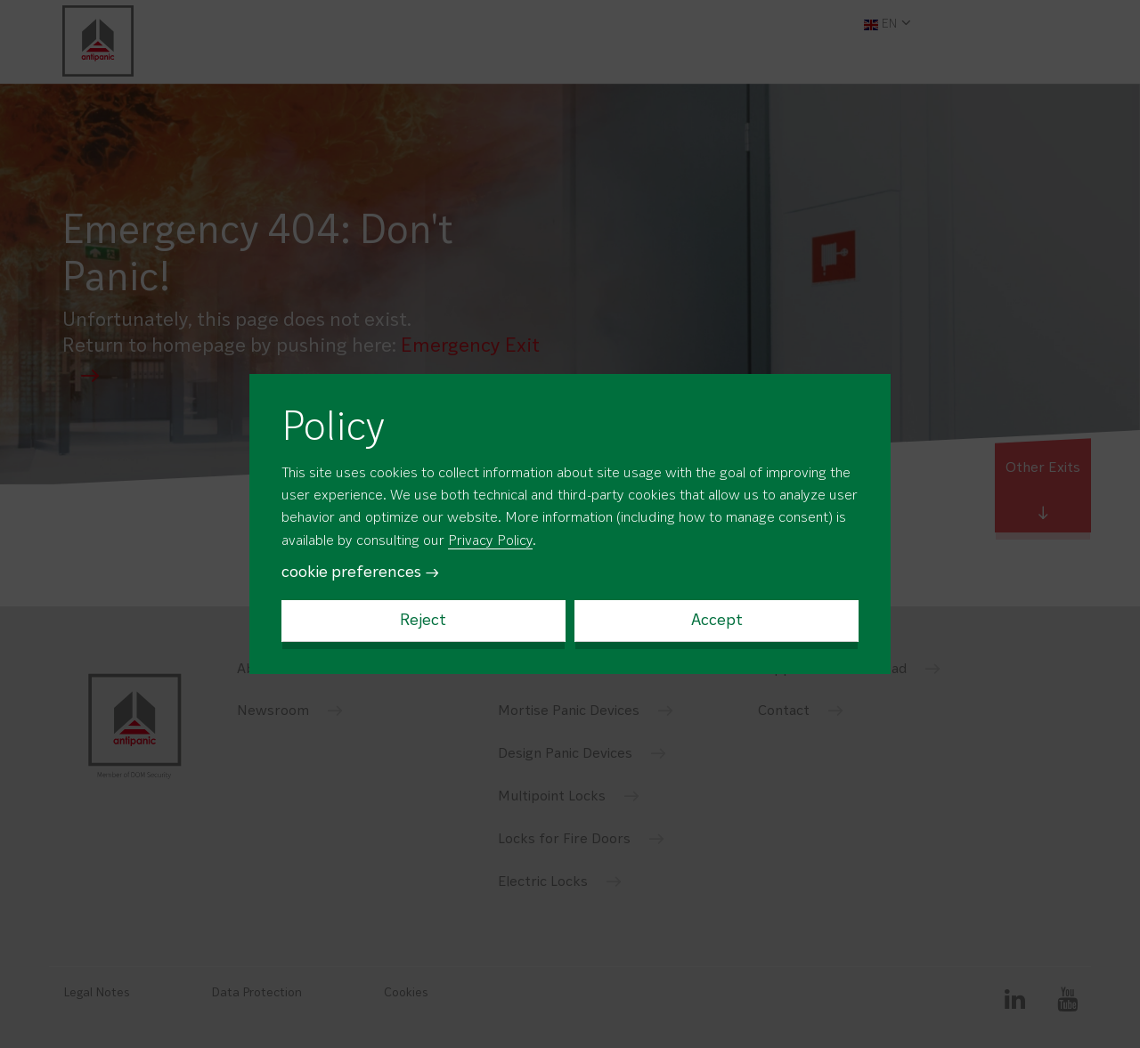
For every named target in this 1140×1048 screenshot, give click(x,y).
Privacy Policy (490, 541)
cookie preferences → (360, 573)
